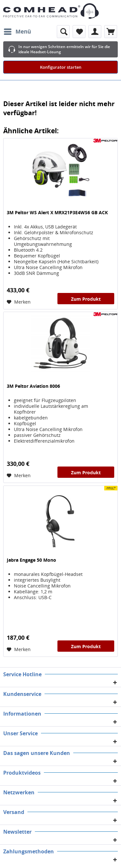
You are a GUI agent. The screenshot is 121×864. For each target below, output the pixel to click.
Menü (17, 30)
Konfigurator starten (60, 67)
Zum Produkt (86, 299)
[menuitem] (17, 31)
